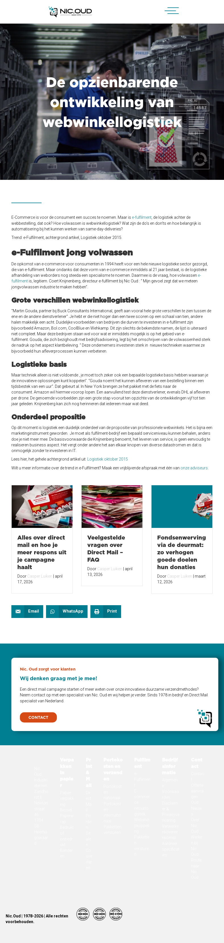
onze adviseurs (194, 468)
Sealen (88, 880)
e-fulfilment (141, 217)
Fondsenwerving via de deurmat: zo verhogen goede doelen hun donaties (181, 552)
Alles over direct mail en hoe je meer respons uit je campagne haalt (42, 552)
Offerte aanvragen (197, 832)
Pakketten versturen (112, 870)
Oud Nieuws (196, 849)
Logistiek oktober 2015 (107, 459)
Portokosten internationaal (112, 853)
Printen (88, 863)
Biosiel (66, 851)
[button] (169, 10)
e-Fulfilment (142, 821)
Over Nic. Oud (195, 867)
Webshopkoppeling (141, 867)
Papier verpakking (67, 840)
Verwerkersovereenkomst (170, 873)
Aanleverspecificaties (170, 890)
